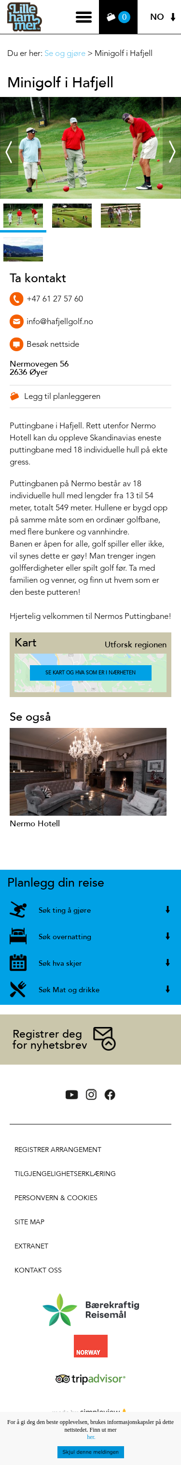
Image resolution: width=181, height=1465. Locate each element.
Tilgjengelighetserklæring (65, 1174)
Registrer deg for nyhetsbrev (50, 1039)
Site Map (29, 1222)
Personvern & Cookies (55, 1198)
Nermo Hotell (35, 824)
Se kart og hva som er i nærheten (90, 673)
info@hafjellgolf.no (60, 322)
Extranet (31, 1246)
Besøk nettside (53, 345)
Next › (172, 136)
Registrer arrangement (57, 1150)
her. (91, 1437)
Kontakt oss (38, 1270)
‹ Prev (8, 136)
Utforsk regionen (136, 645)
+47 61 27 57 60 (55, 299)
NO (157, 17)
